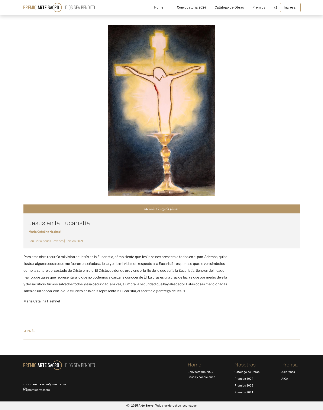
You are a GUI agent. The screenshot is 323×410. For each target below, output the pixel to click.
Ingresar (290, 7)
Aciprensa (288, 372)
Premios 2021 (244, 392)
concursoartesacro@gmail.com (44, 384)
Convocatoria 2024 (200, 372)
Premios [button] (258, 7)
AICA (284, 379)
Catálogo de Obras (247, 372)
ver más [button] (29, 331)
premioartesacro (36, 389)
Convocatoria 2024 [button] (191, 7)
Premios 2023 (244, 385)
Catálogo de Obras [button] (229, 7)
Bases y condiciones (201, 377)
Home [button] (158, 7)
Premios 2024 (244, 379)
